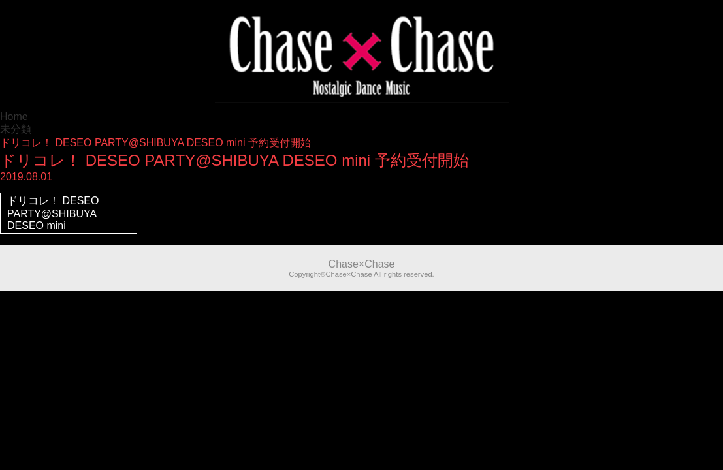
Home (14, 116)
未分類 (15, 128)
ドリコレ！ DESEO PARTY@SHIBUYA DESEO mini (53, 213)
